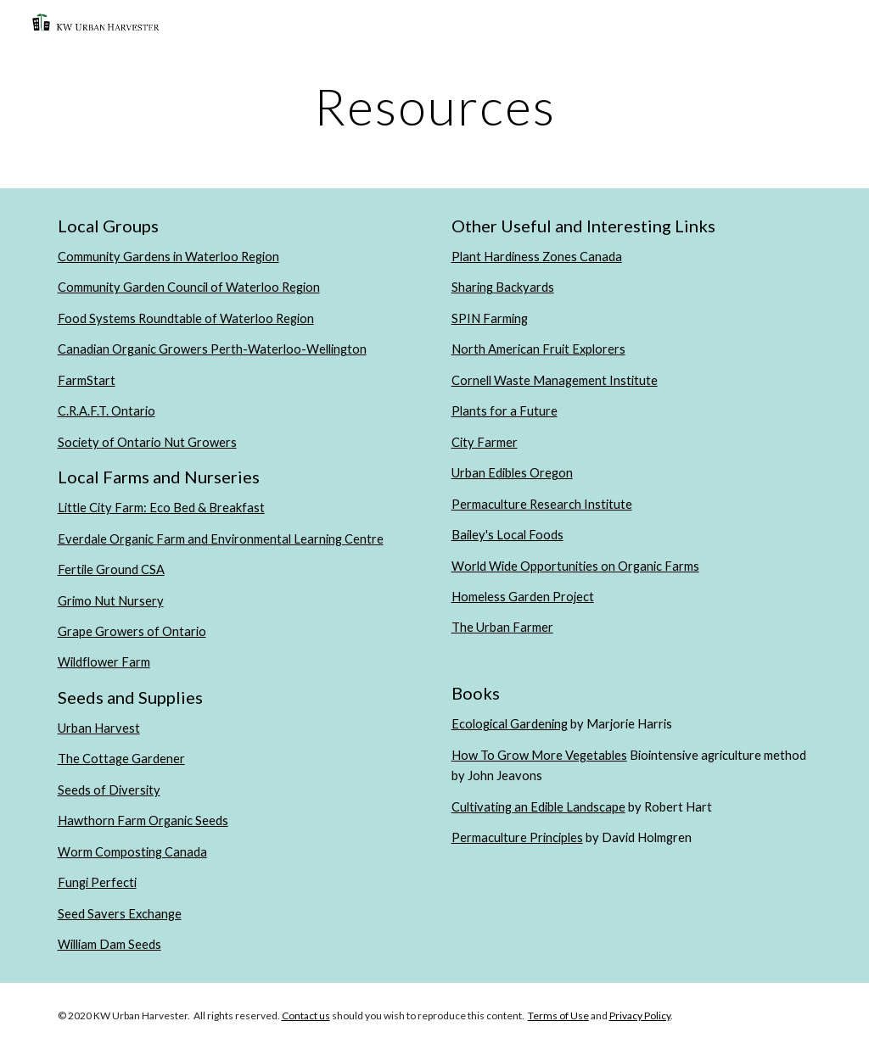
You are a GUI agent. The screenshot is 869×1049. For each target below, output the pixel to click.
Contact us (306, 1015)
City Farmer (484, 442)
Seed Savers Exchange (120, 914)
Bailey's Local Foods (507, 534)
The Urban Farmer (502, 627)
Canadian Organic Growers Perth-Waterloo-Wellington (212, 349)
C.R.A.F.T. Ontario (106, 411)
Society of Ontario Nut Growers (147, 442)
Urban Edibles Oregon (512, 473)
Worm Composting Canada (132, 852)
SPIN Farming (489, 318)
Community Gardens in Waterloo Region (168, 256)
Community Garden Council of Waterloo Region (189, 287)
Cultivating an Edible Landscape (538, 807)
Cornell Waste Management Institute (554, 380)
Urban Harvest (99, 728)
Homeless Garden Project (522, 596)
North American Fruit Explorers (538, 349)
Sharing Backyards (502, 287)
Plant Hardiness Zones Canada (536, 256)
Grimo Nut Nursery (111, 601)
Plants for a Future (504, 411)
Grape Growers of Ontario (132, 631)
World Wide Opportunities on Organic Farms (575, 566)
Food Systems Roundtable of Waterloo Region (186, 318)
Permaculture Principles (517, 837)
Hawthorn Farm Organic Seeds (143, 820)
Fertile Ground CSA (111, 569)
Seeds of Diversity (109, 790)
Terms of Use (558, 1015)
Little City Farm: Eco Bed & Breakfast (161, 507)
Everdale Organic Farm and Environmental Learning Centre (221, 539)
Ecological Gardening (509, 724)
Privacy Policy (639, 1015)
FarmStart (86, 380)
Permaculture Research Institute (541, 504)
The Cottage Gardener (121, 758)
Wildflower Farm (104, 662)
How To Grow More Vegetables (539, 755)
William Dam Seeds (109, 944)
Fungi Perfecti (97, 882)
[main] (435, 106)
